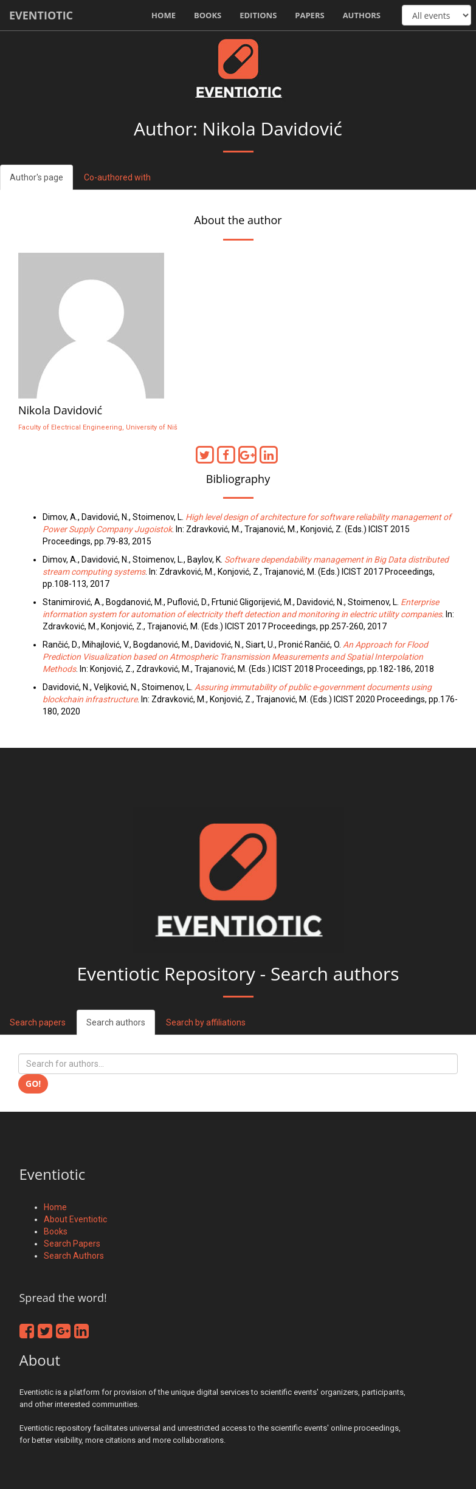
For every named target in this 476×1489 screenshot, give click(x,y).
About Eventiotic (75, 1219)
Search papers (38, 1022)
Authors (362, 15)
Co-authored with (117, 177)
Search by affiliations (206, 1022)
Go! (33, 1083)
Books (207, 15)
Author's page (36, 177)
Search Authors (74, 1256)
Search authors (115, 1022)
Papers (309, 15)
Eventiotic (41, 15)
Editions (258, 15)
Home (163, 15)
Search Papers (72, 1243)
